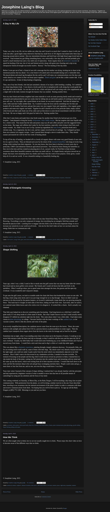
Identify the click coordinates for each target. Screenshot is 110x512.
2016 (92, 129)
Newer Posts (6, 492)
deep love (31, 425)
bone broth (57, 127)
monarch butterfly (49, 177)
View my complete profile (95, 58)
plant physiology (15, 319)
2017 (92, 127)
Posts (92, 24)
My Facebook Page (94, 46)
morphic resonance (47, 239)
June (93, 150)
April (93, 155)
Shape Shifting (10, 249)
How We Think (10, 437)
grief (22, 239)
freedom (36, 425)
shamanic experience (26, 347)
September (95, 142)
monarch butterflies (59, 142)
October (94, 139)
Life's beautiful (40, 177)
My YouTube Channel (94, 43)
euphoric (19, 485)
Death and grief (50, 77)
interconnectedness (31, 177)
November (95, 137)
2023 (92, 111)
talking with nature (15, 427)
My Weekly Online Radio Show (97, 40)
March (94, 170)
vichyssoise (68, 177)
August (94, 145)
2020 (92, 119)
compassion (16, 177)
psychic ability (56, 239)
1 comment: (31, 175)
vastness (74, 485)
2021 (92, 116)
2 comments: (30, 422)
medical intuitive (38, 239)
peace (58, 485)
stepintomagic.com (93, 68)
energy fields (17, 239)
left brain (49, 485)
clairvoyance (10, 239)
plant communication (58, 425)
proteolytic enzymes (70, 61)
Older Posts (78, 492)
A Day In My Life (11, 23)
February (95, 172)
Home (43, 492)
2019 (92, 122)
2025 (92, 106)
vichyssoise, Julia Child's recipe (43, 120)
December (95, 134)
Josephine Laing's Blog (23, 7)
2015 (92, 132)
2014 (92, 178)
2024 (92, 109)
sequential (68, 485)
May (93, 152)
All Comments (94, 27)
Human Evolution (26, 485)
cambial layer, (68, 319)
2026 (92, 104)
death (20, 177)
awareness (9, 425)
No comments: (30, 482)
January (94, 175)
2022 (92, 114)
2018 (92, 124)
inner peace (34, 485)
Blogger (65, 508)
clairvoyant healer (24, 425)
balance (14, 485)
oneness (54, 485)
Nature (50, 425)
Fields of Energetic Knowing (17, 188)
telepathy (72, 239)
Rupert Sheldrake (64, 239)
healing (24, 177)
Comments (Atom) (46, 496)
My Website (91, 37)
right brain (63, 485)
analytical (9, 485)
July (93, 147)
